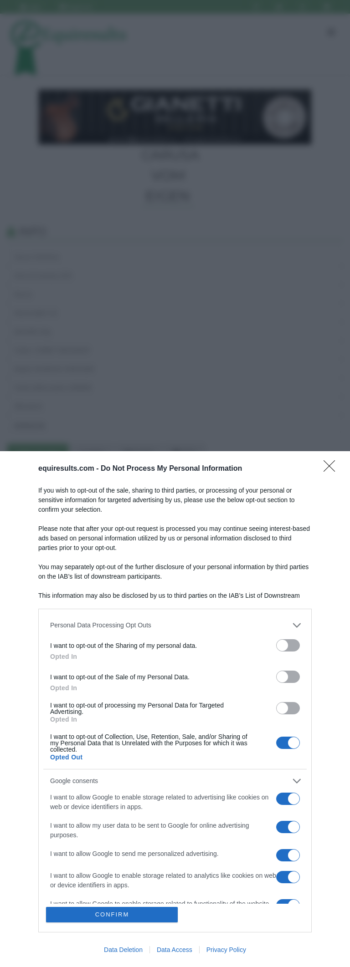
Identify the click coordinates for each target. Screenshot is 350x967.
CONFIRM (112, 914)
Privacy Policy (226, 949)
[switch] (288, 645)
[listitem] (175, 625)
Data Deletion (123, 949)
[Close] (332, 469)
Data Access (174, 949)
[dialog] (175, 709)
